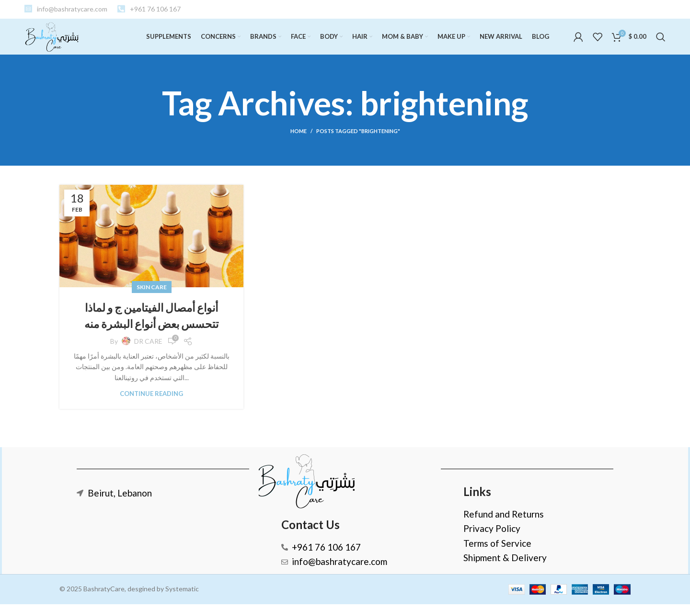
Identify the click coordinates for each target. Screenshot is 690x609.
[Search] (660, 39)
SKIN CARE (152, 292)
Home (298, 136)
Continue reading (151, 398)
